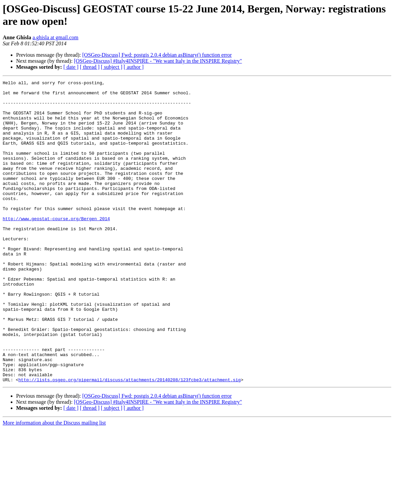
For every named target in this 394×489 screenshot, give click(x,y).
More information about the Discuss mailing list (54, 483)
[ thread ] (90, 67)
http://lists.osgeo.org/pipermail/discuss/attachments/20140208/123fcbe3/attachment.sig (129, 440)
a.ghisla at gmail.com (55, 37)
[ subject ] (111, 67)
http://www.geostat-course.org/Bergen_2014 (56, 247)
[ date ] (70, 67)
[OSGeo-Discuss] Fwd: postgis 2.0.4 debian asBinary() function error (157, 55)
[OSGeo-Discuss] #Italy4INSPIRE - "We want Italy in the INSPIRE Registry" (158, 61)
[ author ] (134, 67)
